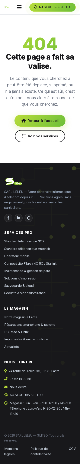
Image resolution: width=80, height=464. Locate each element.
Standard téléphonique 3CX (24, 241)
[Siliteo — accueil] (6, 7)
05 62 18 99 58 (20, 379)
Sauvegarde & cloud (19, 286)
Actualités (11, 347)
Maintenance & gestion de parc (27, 271)
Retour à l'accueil (40, 121)
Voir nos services (40, 136)
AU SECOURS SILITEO (26, 395)
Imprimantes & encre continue (26, 339)
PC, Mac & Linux (16, 332)
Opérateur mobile (17, 256)
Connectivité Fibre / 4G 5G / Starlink (30, 263)
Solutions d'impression (20, 278)
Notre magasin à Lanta (20, 317)
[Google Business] (29, 218)
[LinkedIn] (19, 218)
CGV (72, 449)
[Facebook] (8, 218)
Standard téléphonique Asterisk (27, 249)
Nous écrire (18, 387)
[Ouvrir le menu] (19, 7)
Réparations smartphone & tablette (29, 325)
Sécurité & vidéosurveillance (25, 293)
